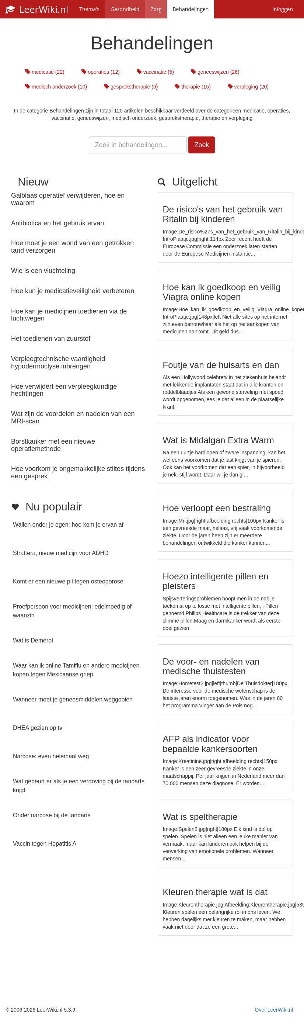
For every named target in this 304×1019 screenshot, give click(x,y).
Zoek (201, 145)
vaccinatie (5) (155, 72)
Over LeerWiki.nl (274, 1010)
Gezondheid (125, 9)
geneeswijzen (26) (215, 72)
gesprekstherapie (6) (131, 87)
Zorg (156, 9)
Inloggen (282, 9)
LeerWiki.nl (37, 9)
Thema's (89, 9)
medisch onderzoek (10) (56, 87)
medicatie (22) (44, 72)
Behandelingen (190, 9)
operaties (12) (100, 72)
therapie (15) (192, 87)
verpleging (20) (248, 87)
